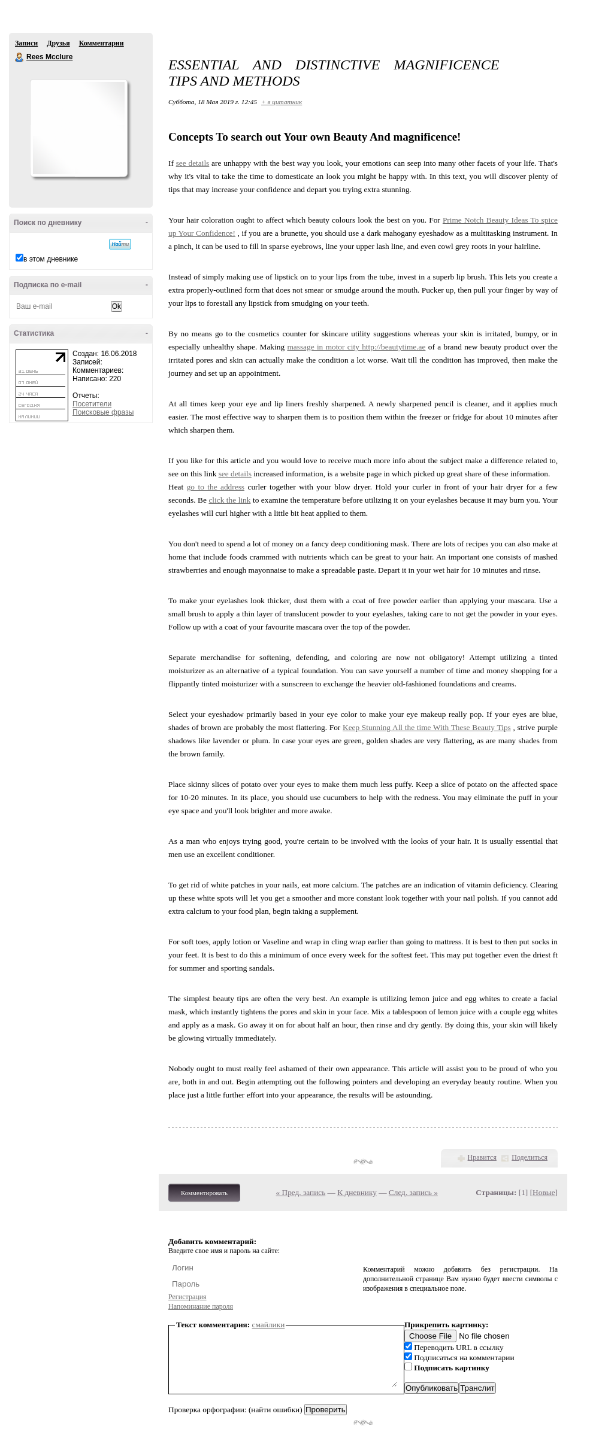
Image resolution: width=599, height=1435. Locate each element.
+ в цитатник (281, 101)
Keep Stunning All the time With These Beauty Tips (427, 727)
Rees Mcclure (20, 57)
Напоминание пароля (200, 1306)
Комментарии (101, 43)
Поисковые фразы (103, 412)
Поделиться (529, 1157)
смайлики (268, 1324)
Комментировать (204, 1192)
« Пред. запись (301, 1192)
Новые (544, 1192)
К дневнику (357, 1192)
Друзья (58, 43)
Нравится (482, 1157)
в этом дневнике (50, 259)
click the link (229, 499)
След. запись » (413, 1192)
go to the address (215, 486)
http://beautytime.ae (393, 346)
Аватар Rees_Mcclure (78, 128)
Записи (26, 43)
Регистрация (187, 1297)
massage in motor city (324, 346)
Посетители (91, 404)
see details (193, 163)
